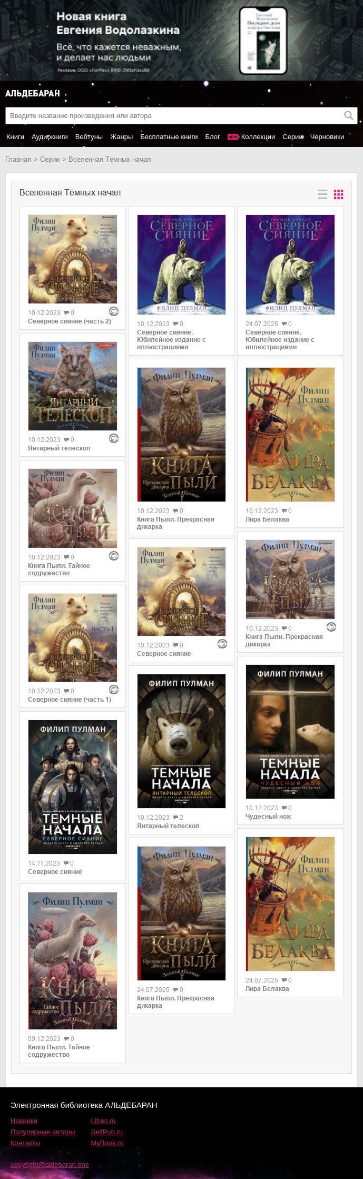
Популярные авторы (43, 1132)
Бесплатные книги (169, 137)
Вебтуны (89, 137)
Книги (15, 137)
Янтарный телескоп (59, 448)
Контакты (25, 1143)
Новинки (24, 1121)
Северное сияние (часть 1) (69, 699)
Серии (292, 137)
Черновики (327, 137)
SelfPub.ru (107, 1132)
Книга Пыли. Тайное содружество (59, 569)
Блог (212, 137)
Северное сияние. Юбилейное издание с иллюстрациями (171, 340)
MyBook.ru (107, 1143)
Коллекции (258, 137)
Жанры (121, 137)
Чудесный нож (268, 816)
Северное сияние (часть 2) (69, 321)
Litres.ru (103, 1121)
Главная (18, 159)
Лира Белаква (267, 519)
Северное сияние (55, 872)
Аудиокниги (50, 137)
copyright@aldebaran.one (50, 1164)
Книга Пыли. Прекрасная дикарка (175, 523)
